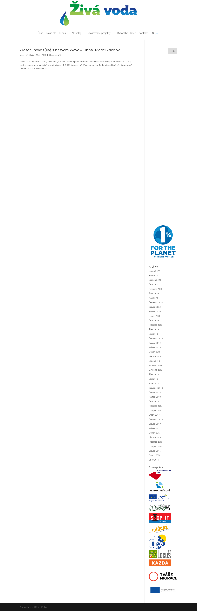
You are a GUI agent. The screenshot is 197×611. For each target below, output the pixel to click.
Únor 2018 (154, 401)
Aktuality (76, 33)
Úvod (40, 33)
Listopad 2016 (155, 446)
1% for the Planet (126, 33)
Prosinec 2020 (155, 289)
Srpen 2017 (154, 414)
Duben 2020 (154, 316)
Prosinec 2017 (155, 405)
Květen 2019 (155, 347)
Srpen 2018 (154, 383)
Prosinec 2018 (155, 365)
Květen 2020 (155, 311)
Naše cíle (51, 33)
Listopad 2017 (155, 410)
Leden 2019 (154, 361)
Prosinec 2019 (155, 324)
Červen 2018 (155, 392)
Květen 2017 (155, 428)
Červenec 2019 (156, 338)
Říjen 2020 (154, 293)
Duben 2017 (154, 432)
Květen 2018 (155, 396)
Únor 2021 (154, 284)
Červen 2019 (155, 343)
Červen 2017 (155, 423)
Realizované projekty (99, 33)
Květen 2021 (155, 275)
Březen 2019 (155, 356)
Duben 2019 (154, 351)
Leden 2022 (154, 271)
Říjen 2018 (154, 374)
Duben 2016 (154, 455)
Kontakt (143, 33)
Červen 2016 (155, 450)
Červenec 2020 (156, 302)
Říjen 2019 (154, 329)
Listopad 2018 (155, 369)
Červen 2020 (155, 307)
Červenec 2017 (156, 419)
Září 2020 (153, 298)
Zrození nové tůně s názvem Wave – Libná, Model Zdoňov (70, 50)
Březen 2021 (155, 279)
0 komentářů (55, 55)
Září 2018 (153, 378)
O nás (62, 33)
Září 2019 (153, 334)
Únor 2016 (154, 459)
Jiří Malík (30, 55)
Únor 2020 (154, 320)
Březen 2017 (155, 437)
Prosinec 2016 (155, 441)
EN (152, 33)
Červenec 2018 (156, 388)
